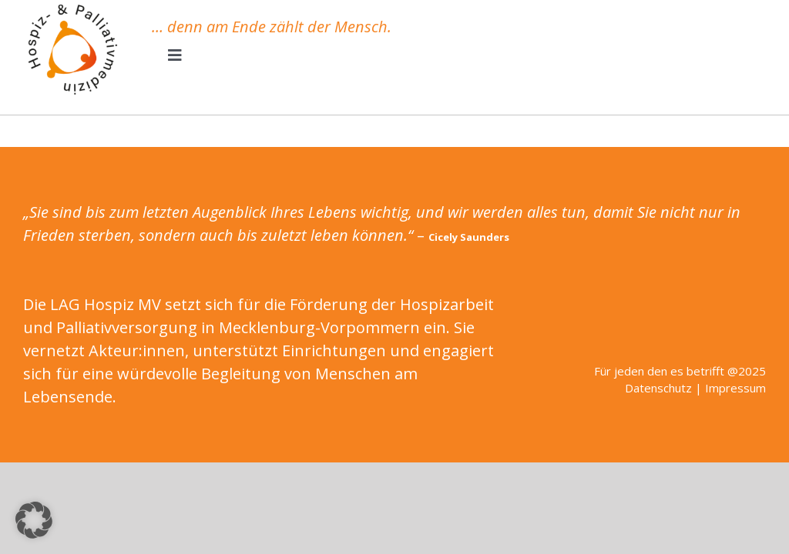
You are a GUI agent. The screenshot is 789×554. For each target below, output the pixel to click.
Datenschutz (658, 387)
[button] (34, 520)
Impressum (735, 387)
